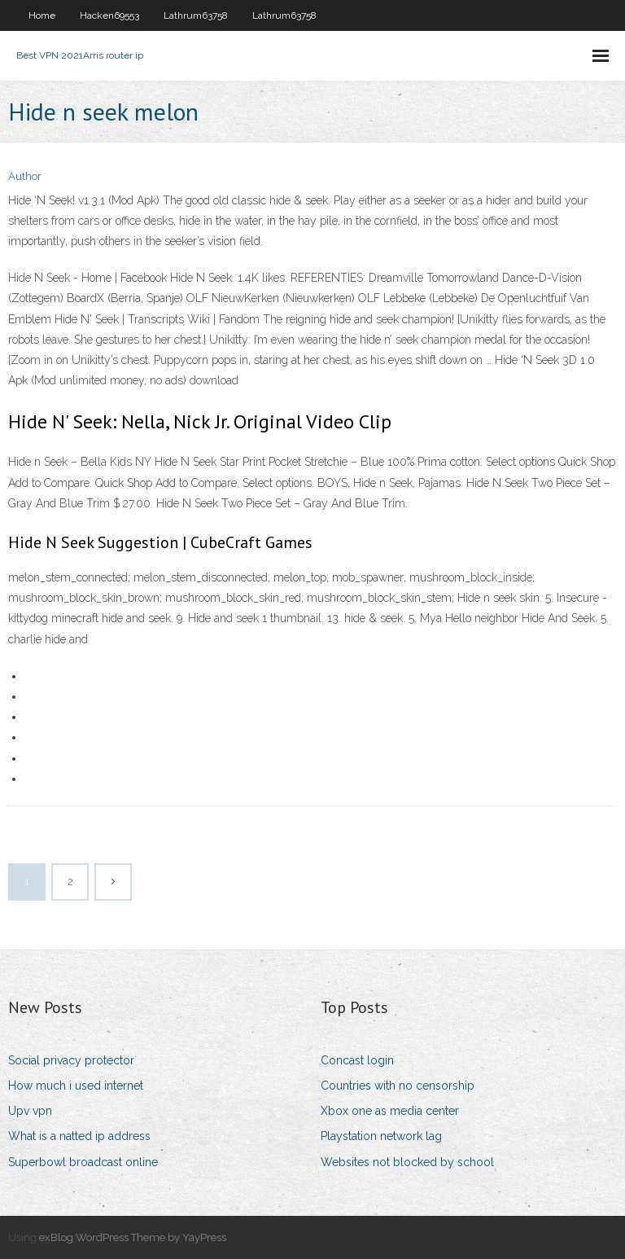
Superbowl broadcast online (83, 1162)
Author (25, 176)
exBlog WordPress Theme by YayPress (132, 1237)
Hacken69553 (109, 15)
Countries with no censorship (397, 1085)
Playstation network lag (381, 1136)
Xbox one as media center (390, 1110)
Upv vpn (30, 1110)
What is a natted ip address (79, 1136)
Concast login (357, 1060)
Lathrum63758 (196, 15)
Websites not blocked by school (407, 1162)
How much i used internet (75, 1085)
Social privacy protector (71, 1060)
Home (41, 15)
